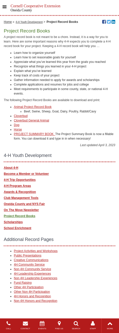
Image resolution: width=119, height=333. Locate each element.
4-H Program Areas (17, 186)
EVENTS (42, 325)
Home (8, 22)
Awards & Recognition (20, 192)
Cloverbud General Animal (31, 120)
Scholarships (13, 222)
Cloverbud (21, 116)
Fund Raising (23, 282)
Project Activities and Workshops (36, 251)
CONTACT (25, 325)
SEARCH (76, 325)
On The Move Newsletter (21, 210)
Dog (16, 125)
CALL (8, 325)
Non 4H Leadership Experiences (35, 278)
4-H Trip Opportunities (20, 180)
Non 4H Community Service (32, 269)
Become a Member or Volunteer (26, 174)
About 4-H (11, 168)
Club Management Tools (21, 198)
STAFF (93, 325)
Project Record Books (19, 216)
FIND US (59, 325)
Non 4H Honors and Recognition (35, 301)
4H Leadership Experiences (32, 273)
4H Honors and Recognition (32, 296)
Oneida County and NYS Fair (24, 204)
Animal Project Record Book (33, 107)
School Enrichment (17, 228)
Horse (18, 129)
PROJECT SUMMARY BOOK (34, 134)
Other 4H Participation (29, 287)
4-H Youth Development (29, 22)
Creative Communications (31, 260)
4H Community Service (29, 264)
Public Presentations (27, 255)
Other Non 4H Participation (32, 292)
